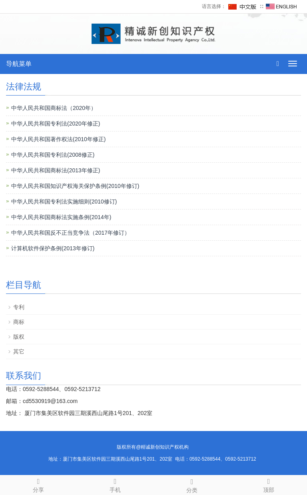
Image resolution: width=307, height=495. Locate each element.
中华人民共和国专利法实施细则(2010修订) (64, 201)
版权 (18, 336)
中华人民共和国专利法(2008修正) (52, 155)
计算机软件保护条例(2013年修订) (52, 248)
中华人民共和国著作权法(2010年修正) (58, 139)
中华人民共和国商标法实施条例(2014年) (61, 217)
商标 (18, 322)
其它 (18, 351)
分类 (192, 484)
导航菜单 (19, 63)
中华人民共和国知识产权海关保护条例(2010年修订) (75, 186)
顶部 (268, 484)
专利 (18, 307)
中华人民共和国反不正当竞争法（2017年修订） (70, 233)
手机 (115, 484)
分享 (38, 484)
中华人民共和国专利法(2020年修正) (55, 123)
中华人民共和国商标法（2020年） (53, 108)
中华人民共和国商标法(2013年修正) (55, 170)
